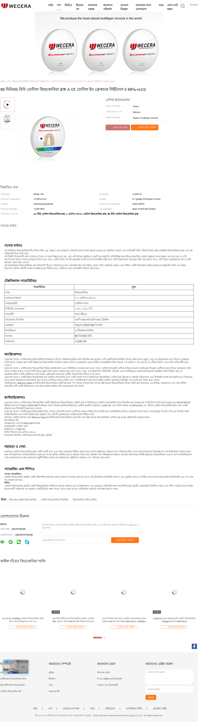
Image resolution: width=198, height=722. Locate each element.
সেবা (51, 685)
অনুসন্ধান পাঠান (125, 540)
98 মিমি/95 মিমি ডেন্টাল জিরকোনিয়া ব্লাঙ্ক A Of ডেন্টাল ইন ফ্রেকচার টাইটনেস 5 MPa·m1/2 (75, 81)
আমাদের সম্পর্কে (71, 708)
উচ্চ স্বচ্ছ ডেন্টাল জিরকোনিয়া (22, 499)
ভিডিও (68, 5)
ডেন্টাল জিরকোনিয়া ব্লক (10, 691)
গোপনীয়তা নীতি (134, 708)
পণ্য (59, 5)
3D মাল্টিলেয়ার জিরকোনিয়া (12, 685)
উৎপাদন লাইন (103, 672)
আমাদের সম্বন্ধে (92, 7)
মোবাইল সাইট (160, 708)
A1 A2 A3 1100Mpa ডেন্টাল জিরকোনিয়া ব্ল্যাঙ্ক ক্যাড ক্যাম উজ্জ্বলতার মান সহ (22, 620)
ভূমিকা (51, 672)
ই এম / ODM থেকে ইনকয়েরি (109, 679)
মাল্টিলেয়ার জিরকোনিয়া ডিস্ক (13, 679)
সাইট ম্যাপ (110, 708)
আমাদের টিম (54, 691)
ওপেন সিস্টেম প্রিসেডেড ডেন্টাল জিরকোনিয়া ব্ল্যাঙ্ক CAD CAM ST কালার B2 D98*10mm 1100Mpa (124, 620)
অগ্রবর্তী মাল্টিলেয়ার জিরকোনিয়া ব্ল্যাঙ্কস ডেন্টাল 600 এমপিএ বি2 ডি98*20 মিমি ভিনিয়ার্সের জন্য (73, 620)
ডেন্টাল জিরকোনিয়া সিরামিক (54, 499)
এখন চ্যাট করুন (172, 7)
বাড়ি (50, 5)
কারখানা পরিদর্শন (107, 7)
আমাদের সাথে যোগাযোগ (143, 7)
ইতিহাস (52, 679)
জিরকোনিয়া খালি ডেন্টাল (85, 499)
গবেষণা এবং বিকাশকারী (107, 685)
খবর (161, 5)
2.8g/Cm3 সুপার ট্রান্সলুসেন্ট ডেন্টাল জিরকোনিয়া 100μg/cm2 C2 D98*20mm (174, 620)
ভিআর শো (79, 7)
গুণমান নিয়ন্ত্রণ (124, 7)
